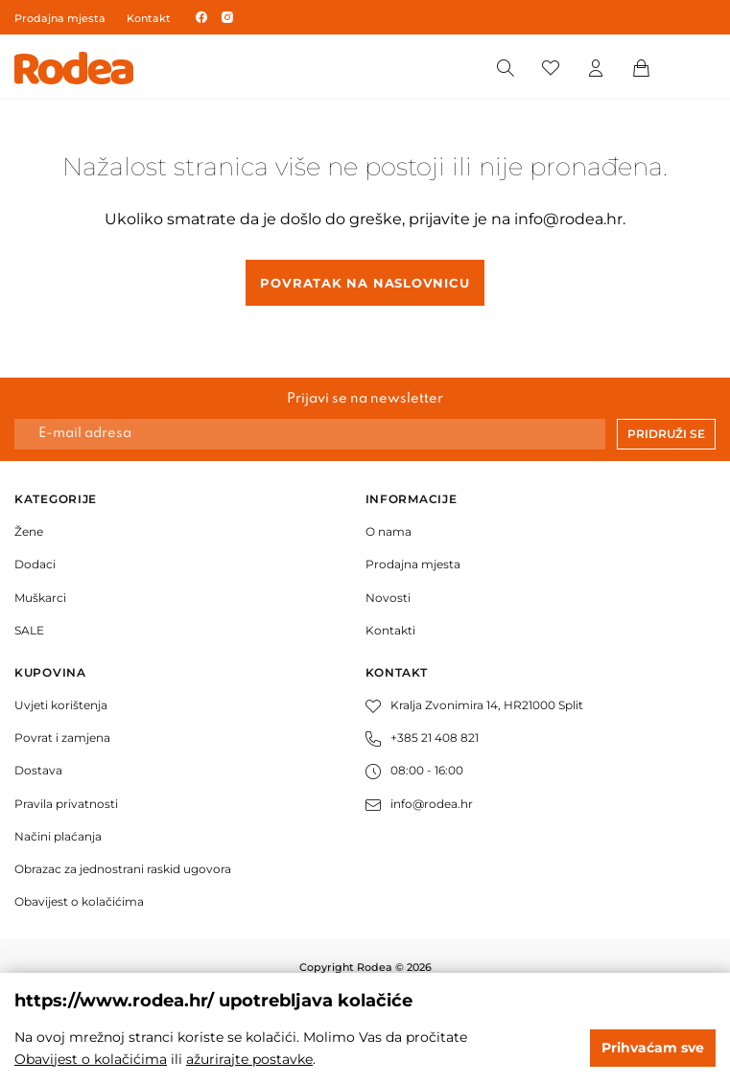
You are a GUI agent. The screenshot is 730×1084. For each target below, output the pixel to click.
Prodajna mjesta (60, 18)
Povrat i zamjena (62, 737)
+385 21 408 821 (422, 737)
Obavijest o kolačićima (79, 901)
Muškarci (40, 597)
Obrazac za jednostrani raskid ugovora (122, 869)
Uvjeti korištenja (60, 705)
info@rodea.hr (568, 219)
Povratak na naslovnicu (364, 282)
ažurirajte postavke (249, 1059)
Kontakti (390, 630)
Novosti (388, 597)
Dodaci (35, 564)
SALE (29, 630)
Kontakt (149, 18)
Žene (28, 531)
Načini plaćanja (58, 836)
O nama (388, 531)
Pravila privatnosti (66, 803)
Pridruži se (666, 434)
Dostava (38, 770)
